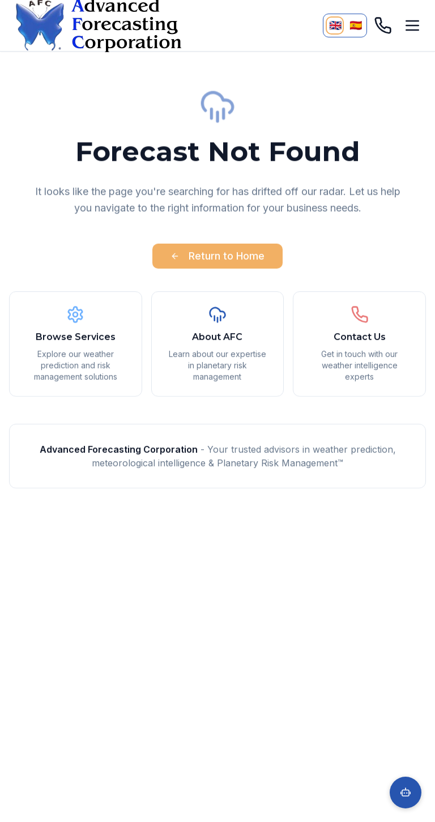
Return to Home (217, 257)
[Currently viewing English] (335, 25)
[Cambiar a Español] (355, 25)
